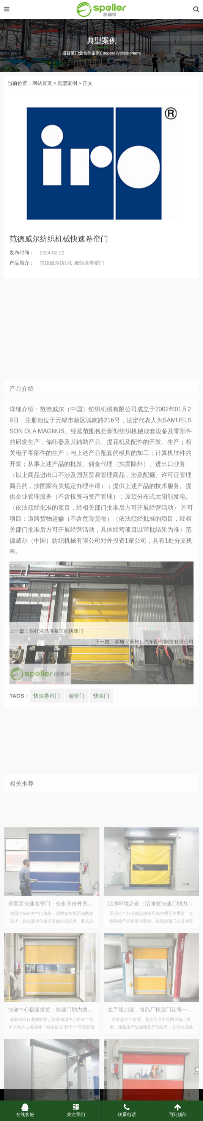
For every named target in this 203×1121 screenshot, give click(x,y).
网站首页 (42, 92)
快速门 (101, 818)
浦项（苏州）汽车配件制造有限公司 (154, 650)
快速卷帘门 (46, 818)
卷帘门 (77, 818)
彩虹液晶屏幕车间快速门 (56, 639)
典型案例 (67, 92)
